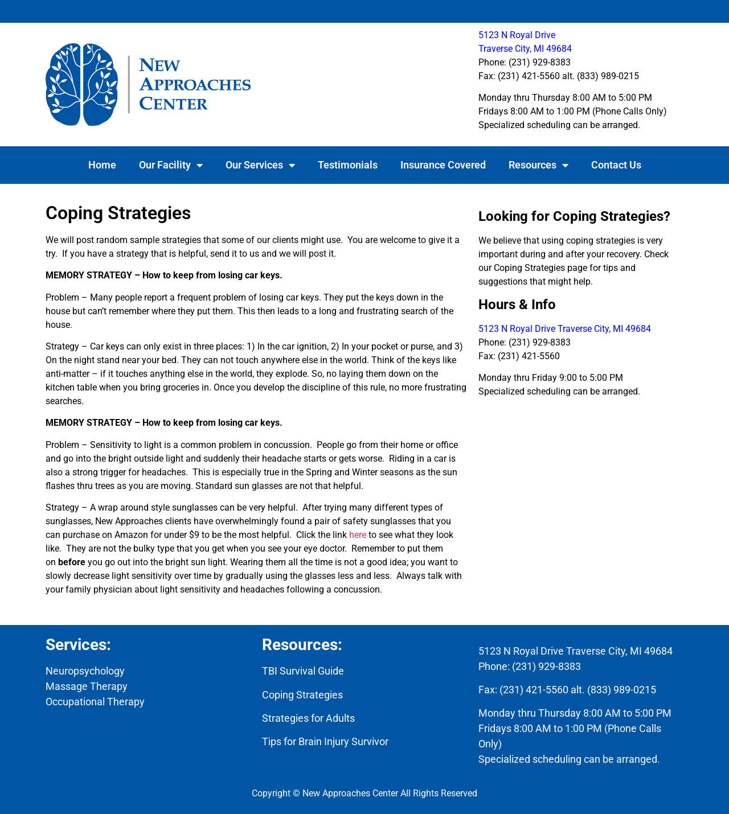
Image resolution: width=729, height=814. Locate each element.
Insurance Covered (443, 165)
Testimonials (348, 165)
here (357, 534)
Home (102, 165)
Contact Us (616, 165)
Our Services (260, 165)
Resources (538, 165)
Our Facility (171, 165)
